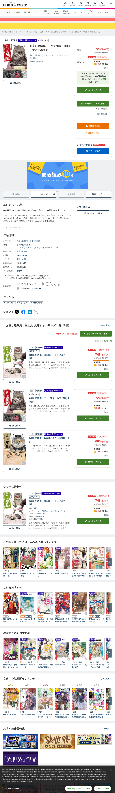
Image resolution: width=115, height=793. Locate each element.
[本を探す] (102, 4)
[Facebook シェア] (23, 315)
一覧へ (108, 732)
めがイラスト (23, 306)
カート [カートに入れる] (93, 378)
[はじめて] (81, 4)
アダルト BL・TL (90, 12)
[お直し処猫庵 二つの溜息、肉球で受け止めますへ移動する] (85, 35)
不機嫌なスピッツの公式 (27, 578)
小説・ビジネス (46, 12)
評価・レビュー (98, 197)
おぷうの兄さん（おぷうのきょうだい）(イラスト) (41, 251)
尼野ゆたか (38, 58)
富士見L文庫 (22, 255)
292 (19, 274)
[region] (57, 779)
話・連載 (27, 12)
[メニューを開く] (111, 4)
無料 (106, 12)
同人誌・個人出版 (66, 12)
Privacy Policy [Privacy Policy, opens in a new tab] (26, 782)
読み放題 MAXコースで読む (93, 107)
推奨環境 (36, 292)
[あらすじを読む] (50, 368)
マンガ (36, 12)
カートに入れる (93, 93)
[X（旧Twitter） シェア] (17, 315)
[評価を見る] (36, 64)
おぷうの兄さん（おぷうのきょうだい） (51, 514)
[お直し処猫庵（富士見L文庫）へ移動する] (59, 35)
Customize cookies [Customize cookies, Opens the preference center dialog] (12, 788)
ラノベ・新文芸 (56, 12)
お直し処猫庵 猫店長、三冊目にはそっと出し (49, 360)
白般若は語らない (61, 577)
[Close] (111, 770)
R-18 (99, 12)
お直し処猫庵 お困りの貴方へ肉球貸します (49, 443)
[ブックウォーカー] (14, 4)
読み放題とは (103, 117)
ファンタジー (9, 306)
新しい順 (107, 344)
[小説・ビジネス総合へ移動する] (31, 35)
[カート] (95, 4)
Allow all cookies (102, 788)
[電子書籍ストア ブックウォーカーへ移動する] (12, 35)
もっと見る (106, 329)
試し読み (15, 86)
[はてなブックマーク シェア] (30, 315)
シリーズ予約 (84, 148)
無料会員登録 (93, 129)
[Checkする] (25, 79)
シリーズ (47, 197)
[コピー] (36, 315)
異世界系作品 (36, 306)
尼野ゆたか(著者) (24, 248)
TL (82, 12)
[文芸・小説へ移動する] (43, 35)
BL (75, 12)
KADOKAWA (22, 258)
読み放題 (17, 12)
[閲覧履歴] (88, 4)
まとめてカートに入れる (96, 337)
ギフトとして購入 (93, 217)
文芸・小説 (21, 262)
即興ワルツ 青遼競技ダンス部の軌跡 (79, 578)
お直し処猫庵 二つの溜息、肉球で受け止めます (49, 403)
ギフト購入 (83, 210)
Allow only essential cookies (78, 788)
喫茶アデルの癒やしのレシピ (10, 578)
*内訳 (107, 71)
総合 (8, 12)
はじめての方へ (93, 136)
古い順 (97, 344)
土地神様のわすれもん (45, 578)
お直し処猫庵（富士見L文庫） (29, 244)
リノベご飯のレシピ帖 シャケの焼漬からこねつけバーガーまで (96, 578)
